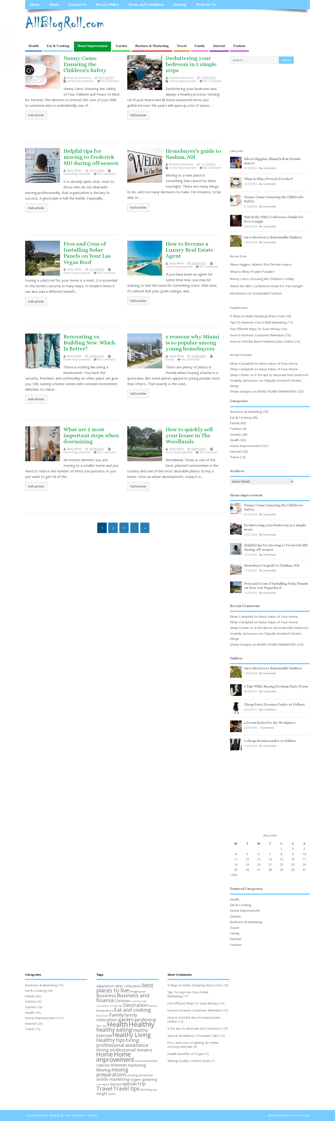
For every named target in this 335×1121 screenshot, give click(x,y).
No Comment (110, 81)
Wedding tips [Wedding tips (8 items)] (148, 1089)
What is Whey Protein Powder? (268, 179)
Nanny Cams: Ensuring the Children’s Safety (85, 64)
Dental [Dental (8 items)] (152, 1006)
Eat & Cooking (58, 46)
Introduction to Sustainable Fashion (273, 237)
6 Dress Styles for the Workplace (270, 723)
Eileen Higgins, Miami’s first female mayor (261, 264)
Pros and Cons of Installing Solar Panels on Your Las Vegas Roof (87, 252)
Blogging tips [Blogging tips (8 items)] (138, 991)
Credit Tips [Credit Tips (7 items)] (116, 1006)
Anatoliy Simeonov (79, 78)
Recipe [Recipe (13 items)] (115, 1084)
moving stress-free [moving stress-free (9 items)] (140, 1075)
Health (34, 46)
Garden (121, 46)
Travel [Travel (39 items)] (104, 1088)
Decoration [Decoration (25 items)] (135, 1005)
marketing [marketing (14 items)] (137, 1065)
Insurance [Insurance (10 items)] (150, 1061)
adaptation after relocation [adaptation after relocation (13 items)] (118, 986)
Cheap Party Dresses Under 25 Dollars (274, 704)
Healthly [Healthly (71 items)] (141, 1024)
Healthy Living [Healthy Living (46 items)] (132, 1035)
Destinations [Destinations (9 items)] (105, 1011)
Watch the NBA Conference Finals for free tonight (266, 286)
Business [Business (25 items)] (106, 995)
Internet (219, 46)
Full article (36, 115)
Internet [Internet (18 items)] (119, 1065)
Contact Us (77, 5)
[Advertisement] (221, 23)
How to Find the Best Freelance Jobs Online (261, 341)
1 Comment (266, 727)
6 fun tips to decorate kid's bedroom (194, 1028)
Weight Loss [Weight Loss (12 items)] (105, 1093)
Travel (181, 46)
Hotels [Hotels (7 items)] (139, 1061)
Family (199, 46)
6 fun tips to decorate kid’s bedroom (281, 375)
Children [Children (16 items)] (122, 1000)
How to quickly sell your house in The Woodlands (189, 435)
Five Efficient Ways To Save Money (255, 329)
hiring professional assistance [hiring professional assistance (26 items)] (122, 1042)
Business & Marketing (151, 46)
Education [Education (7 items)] (102, 1015)
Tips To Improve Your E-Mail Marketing (258, 322)
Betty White (74, 171)
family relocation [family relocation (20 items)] (116, 1017)
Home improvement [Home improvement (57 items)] (115, 1057)
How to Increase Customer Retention (257, 335)
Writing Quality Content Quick (189, 1061)
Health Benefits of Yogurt (186, 1054)
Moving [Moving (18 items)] (103, 1070)
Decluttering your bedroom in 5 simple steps (191, 64)
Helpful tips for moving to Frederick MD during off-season (91, 157)
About (54, 5)
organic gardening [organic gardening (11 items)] (143, 1079)
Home (34, 5)
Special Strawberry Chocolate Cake (193, 1036)
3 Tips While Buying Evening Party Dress (276, 686)
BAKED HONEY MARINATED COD (280, 391)
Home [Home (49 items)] (104, 1054)
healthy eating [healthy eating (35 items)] (114, 1029)
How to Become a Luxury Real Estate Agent (189, 249)
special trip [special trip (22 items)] (133, 1084)
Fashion (239, 46)
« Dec (234, 875)
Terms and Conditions (146, 5)
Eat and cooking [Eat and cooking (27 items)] (132, 1010)
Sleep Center (239, 375)
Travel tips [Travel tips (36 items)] (126, 1088)
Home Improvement (92, 46)
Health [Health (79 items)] (117, 1024)
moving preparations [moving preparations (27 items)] (112, 1072)
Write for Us (206, 5)
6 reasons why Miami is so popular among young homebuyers (192, 342)
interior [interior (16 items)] (103, 1065)
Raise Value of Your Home (278, 363)
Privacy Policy (107, 5)
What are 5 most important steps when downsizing (91, 435)
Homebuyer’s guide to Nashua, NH (193, 154)
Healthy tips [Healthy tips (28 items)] (110, 1040)
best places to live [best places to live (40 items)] (124, 987)
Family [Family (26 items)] (116, 1014)
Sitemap (180, 5)
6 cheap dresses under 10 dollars (270, 741)
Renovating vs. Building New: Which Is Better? (89, 342)
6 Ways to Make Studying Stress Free (257, 316)
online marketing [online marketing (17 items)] (112, 1079)
